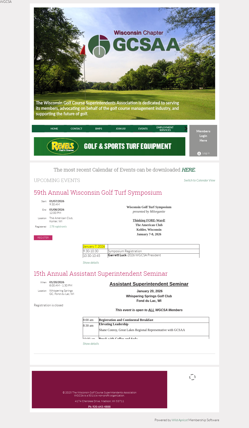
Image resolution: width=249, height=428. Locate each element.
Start (43, 201)
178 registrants (58, 226)
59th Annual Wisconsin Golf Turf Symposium (98, 192)
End (44, 209)
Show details (91, 262)
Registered (40, 226)
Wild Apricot (180, 420)
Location (42, 218)
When (43, 282)
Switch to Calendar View (199, 180)
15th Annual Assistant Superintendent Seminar (101, 274)
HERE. (188, 170)
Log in (206, 153)
